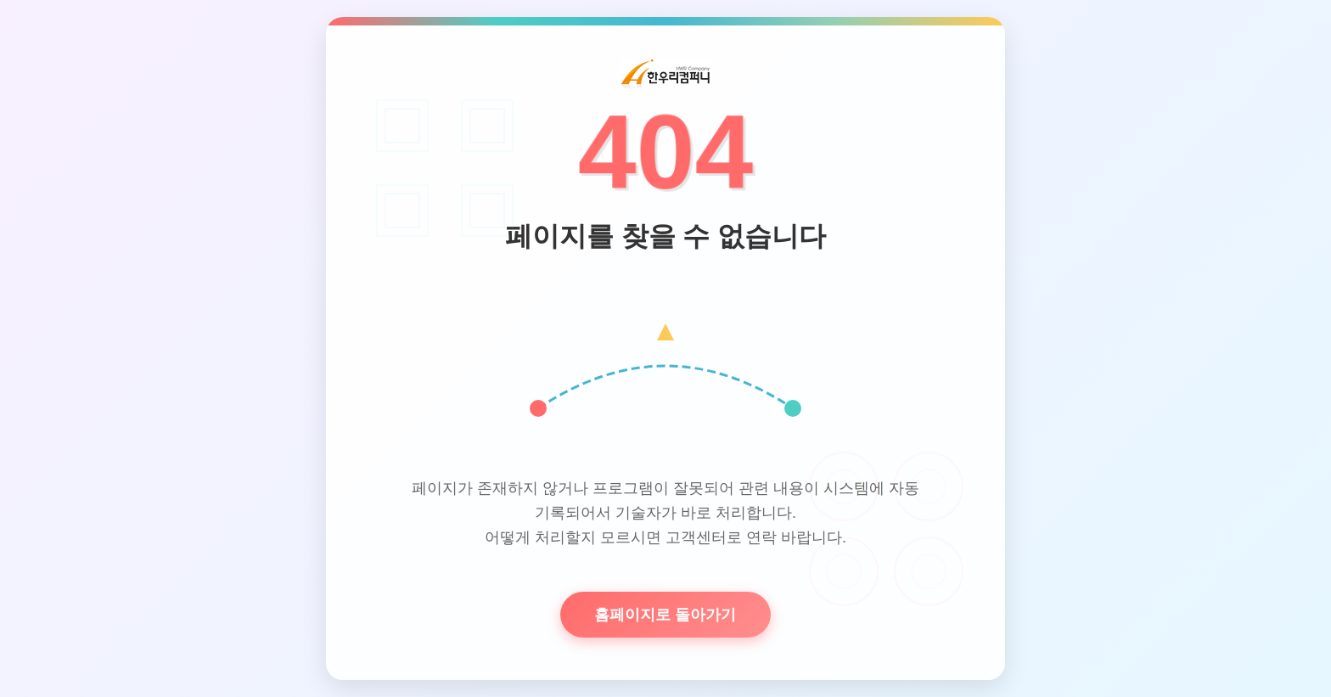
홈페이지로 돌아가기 (665, 614)
